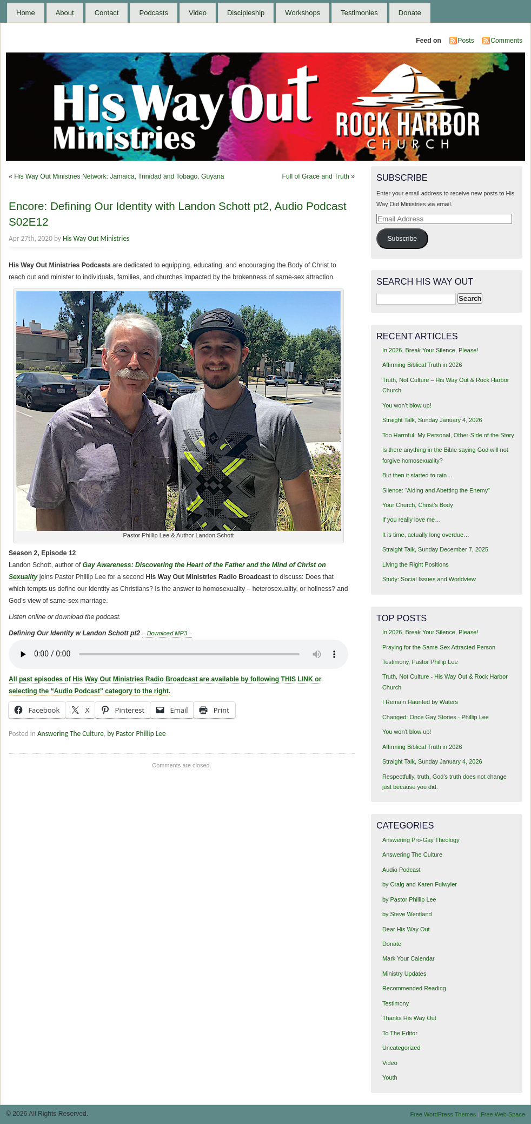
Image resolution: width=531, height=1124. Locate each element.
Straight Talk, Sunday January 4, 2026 (432, 420)
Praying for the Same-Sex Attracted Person (438, 647)
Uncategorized (401, 1047)
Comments (506, 40)
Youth (389, 1077)
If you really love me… (411, 519)
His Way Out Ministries (96, 238)
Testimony (395, 1003)
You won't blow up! (406, 731)
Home (25, 13)
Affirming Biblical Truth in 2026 (422, 364)
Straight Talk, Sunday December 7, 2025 (435, 549)
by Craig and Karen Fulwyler (419, 884)
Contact (107, 13)
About (65, 13)
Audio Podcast (401, 869)
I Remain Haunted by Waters (420, 702)
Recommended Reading (414, 988)
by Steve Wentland (407, 914)
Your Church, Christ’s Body (417, 505)
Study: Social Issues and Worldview (429, 579)
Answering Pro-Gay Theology (421, 840)
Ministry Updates (404, 973)
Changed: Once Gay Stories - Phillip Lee (435, 717)
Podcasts (153, 13)
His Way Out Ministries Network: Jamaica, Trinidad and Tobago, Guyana (119, 176)
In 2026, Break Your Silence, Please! (430, 350)
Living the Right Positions (415, 564)
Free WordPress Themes (443, 1114)
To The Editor (399, 1033)
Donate (410, 13)
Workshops (302, 13)
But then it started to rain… (417, 475)
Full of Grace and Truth (315, 176)
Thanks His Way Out (409, 1018)
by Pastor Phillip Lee (136, 733)
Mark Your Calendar (408, 958)
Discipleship (245, 13)
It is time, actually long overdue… (425, 534)
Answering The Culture (70, 733)
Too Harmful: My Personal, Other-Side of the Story (448, 435)
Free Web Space (503, 1114)
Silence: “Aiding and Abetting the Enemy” (436, 490)
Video (198, 13)
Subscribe (402, 238)
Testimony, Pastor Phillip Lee (420, 662)
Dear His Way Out (406, 929)
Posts (465, 40)
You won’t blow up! (407, 405)
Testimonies (359, 13)
